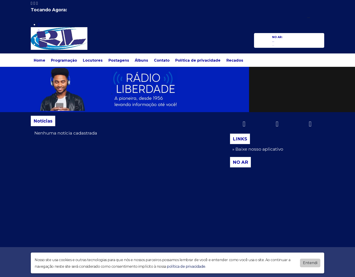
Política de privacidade (198, 60)
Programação (64, 60)
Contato (162, 60)
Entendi (310, 262)
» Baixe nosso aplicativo (257, 149)
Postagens (118, 60)
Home (39, 60)
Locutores (93, 60)
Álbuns (141, 60)
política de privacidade (186, 266)
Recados (234, 60)
